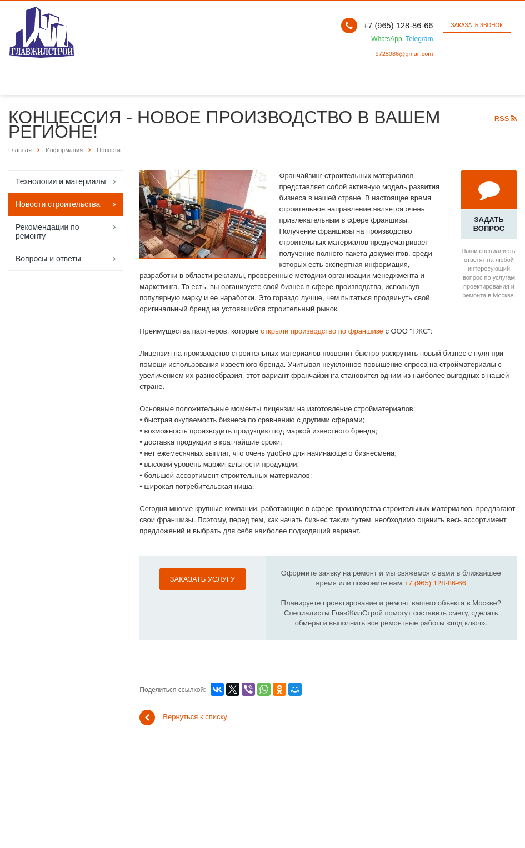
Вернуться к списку (183, 717)
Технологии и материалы (61, 181)
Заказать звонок (477, 25)
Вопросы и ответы (48, 258)
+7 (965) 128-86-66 (435, 583)
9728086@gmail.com (404, 54)
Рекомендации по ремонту (47, 231)
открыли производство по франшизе (322, 331)
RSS (505, 118)
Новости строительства (58, 204)
